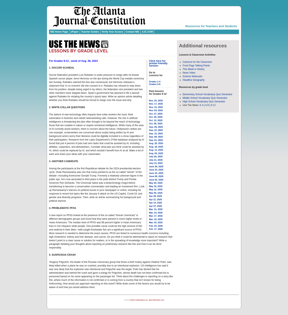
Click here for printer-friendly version (158, 63)
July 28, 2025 (156, 156)
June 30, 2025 (156, 166)
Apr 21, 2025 (155, 199)
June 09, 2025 (156, 176)
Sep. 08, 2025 (156, 137)
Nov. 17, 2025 (156, 104)
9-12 (213, 105)
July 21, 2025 (156, 160)
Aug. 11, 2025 (156, 150)
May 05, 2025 (155, 193)
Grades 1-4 (154, 81)
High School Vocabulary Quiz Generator (204, 101)
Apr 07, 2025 (155, 206)
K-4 (201, 105)
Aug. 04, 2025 (156, 153)
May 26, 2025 (155, 183)
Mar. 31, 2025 (156, 209)
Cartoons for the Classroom (197, 62)
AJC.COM (147, 31)
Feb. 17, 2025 (156, 229)
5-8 (207, 105)
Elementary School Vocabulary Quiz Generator (207, 94)
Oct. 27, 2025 (155, 114)
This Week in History (194, 69)
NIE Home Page (59, 31)
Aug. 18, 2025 (156, 147)
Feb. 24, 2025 (156, 226)
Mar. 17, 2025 (156, 216)
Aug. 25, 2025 (156, 143)
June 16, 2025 (156, 173)
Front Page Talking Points (196, 65)
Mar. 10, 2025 (156, 219)
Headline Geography (194, 80)
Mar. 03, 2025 (156, 222)
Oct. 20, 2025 (155, 117)
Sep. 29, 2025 (156, 127)
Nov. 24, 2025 (156, 100)
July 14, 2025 (156, 163)
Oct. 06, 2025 (155, 123)
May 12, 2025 (155, 189)
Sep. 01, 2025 (156, 140)
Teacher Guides (90, 31)
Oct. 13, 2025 (155, 120)
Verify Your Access (112, 31)
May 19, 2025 (155, 186)
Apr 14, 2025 (155, 202)
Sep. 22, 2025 (156, 130)
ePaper (75, 31)
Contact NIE (132, 31)
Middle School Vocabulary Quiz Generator (205, 98)
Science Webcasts (192, 76)
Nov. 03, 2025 (156, 110)
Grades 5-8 (154, 84)
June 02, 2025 (156, 179)
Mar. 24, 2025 (156, 212)
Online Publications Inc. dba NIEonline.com (147, 300)
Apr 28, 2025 (155, 196)
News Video (189, 72)
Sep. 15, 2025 (156, 133)
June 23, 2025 (156, 169)
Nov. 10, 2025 (156, 107)
